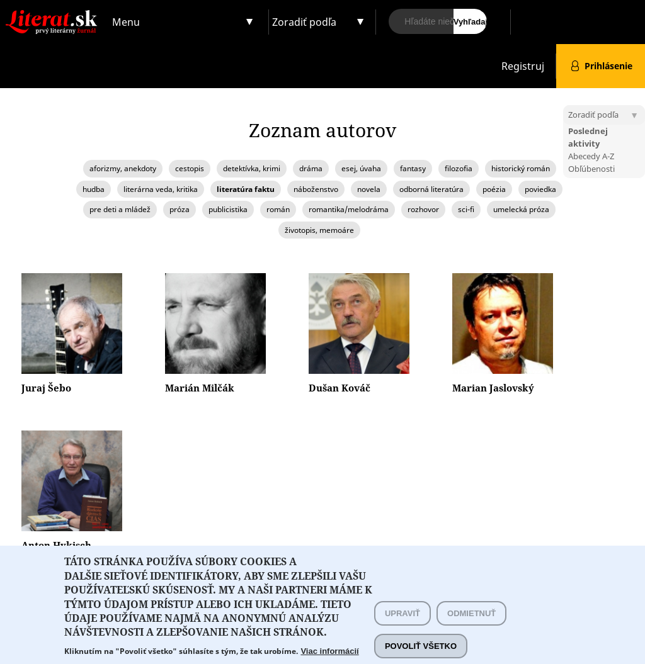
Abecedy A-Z (591, 156)
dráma (310, 168)
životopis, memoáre (319, 230)
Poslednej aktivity (588, 137)
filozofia (458, 168)
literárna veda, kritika (160, 189)
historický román (520, 168)
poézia (494, 189)
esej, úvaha (361, 168)
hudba (94, 189)
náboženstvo (316, 189)
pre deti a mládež (120, 209)
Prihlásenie (608, 66)
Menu (126, 22)
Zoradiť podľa (304, 22)
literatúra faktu (246, 189)
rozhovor (423, 209)
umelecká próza (521, 209)
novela (368, 189)
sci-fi (466, 209)
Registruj (522, 66)
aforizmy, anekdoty (122, 168)
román (278, 209)
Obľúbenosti (591, 168)
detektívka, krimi (251, 168)
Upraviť (402, 625)
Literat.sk (54, 12)
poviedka (540, 189)
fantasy (413, 168)
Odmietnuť (471, 625)
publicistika (228, 209)
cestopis (189, 168)
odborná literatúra (431, 189)
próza (179, 209)
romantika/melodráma (349, 209)
